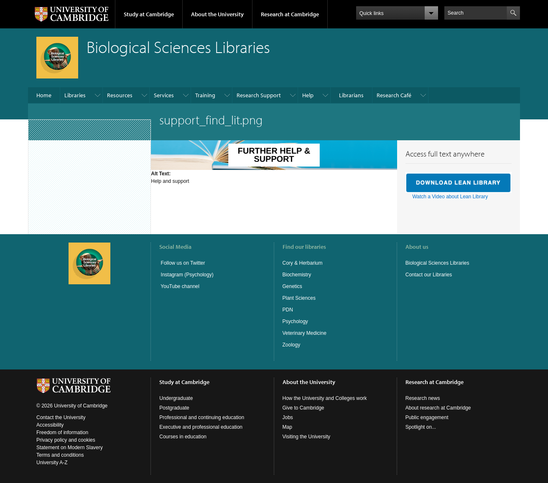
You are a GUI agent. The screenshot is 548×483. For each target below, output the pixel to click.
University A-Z (52, 462)
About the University (217, 14)
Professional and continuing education (201, 417)
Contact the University (60, 417)
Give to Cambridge (303, 408)
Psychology (295, 321)
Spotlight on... (420, 427)
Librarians (351, 95)
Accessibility (50, 425)
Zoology (292, 345)
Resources (120, 95)
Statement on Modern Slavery (69, 447)
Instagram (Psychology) (187, 275)
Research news (422, 398)
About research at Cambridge (438, 408)
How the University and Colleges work (325, 398)
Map (287, 427)
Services (164, 95)
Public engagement (427, 417)
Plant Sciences (299, 298)
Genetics (292, 286)
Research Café (394, 95)
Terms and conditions (60, 455)
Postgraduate (174, 408)
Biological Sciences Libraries (437, 263)
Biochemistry (297, 275)
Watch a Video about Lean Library (450, 197)
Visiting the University (307, 437)
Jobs (288, 417)
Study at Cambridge (149, 14)
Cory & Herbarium (303, 263)
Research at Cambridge (290, 14)
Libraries (75, 95)
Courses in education (182, 437)
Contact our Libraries (428, 275)
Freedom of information (62, 432)
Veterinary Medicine (304, 333)
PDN (288, 310)
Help (308, 95)
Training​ (205, 95)
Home (43, 95)
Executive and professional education (200, 427)
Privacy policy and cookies (65, 440)
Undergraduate (176, 398)
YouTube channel (179, 286)
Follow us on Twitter (182, 263)
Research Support (259, 95)
